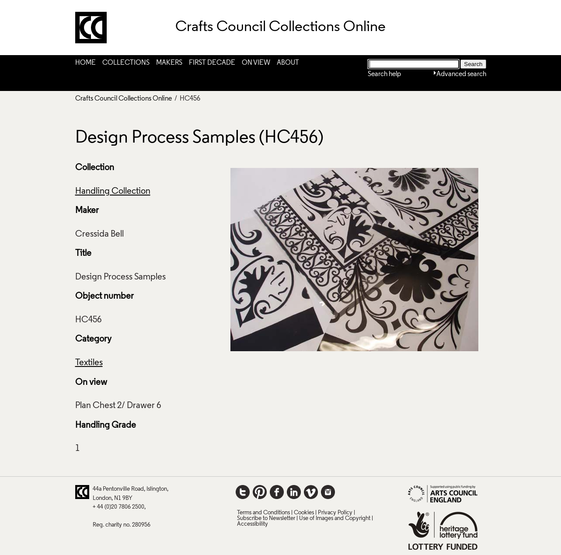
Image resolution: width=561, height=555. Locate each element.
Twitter (243, 492)
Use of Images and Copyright (334, 518)
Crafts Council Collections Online (123, 98)
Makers (169, 62)
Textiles (89, 363)
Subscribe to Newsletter (266, 518)
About (288, 62)
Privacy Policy (335, 513)
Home (85, 62)
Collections (126, 62)
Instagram (328, 492)
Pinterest (260, 492)
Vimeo (311, 492)
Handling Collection (112, 191)
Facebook (277, 492)
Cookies (304, 513)
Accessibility (252, 524)
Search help (384, 74)
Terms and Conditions (263, 513)
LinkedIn (294, 492)
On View (256, 62)
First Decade (212, 62)
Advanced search (461, 74)
